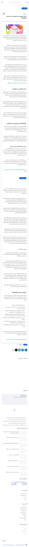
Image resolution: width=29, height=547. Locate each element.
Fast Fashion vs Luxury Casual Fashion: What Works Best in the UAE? (14, 421)
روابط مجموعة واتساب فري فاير (13, 466)
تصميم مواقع (14, 483)
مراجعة (21, 344)
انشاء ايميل (25, 483)
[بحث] (2, 2)
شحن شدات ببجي (24, 482)
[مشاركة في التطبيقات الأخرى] (13, 350)
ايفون (25, 519)
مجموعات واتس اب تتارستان (14, 454)
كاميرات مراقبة (13, 484)
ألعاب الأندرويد (23, 507)
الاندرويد (24, 516)
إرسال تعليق (23, 395)
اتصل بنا (25, 497)
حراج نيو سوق (24, 484)
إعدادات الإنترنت (23, 510)
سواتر (15, 482)
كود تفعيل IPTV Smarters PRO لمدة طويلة (11, 443)
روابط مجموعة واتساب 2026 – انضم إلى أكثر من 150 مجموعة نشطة (11, 432)
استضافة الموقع (23, 512)
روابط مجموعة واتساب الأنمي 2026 (12, 449)
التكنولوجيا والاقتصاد (22, 517)
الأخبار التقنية (24, 514)
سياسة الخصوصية (23, 495)
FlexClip (18, 305)
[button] (22, 350)
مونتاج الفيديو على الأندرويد (11, 339)
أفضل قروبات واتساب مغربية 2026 (12, 437)
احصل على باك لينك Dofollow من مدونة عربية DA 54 (17, 419)
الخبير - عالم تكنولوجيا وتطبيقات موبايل (10, 544)
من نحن (25, 499)
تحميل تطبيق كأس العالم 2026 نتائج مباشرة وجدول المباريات (16, 417)
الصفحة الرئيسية (23, 493)
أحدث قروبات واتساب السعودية (13, 460)
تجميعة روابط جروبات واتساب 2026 (12, 472)
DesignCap (16, 137)
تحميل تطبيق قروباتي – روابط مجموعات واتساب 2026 (17, 423)
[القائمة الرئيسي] (27, 2)
